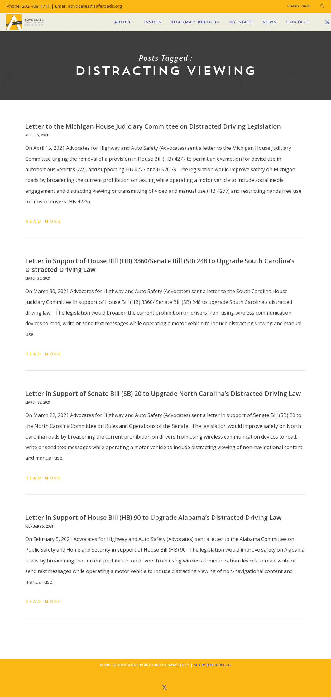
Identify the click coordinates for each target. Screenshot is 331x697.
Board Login (298, 6)
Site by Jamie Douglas (212, 665)
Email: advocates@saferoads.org (88, 6)
